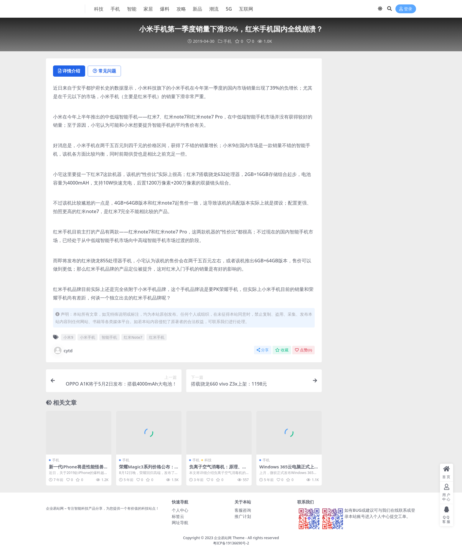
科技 (208, 460)
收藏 (281, 350)
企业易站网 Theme (229, 537)
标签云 (178, 516)
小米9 (68, 337)
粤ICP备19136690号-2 (231, 543)
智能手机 (109, 337)
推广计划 (243, 516)
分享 (263, 350)
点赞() (303, 350)
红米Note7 (133, 337)
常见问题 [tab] (105, 71)
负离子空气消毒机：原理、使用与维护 (218, 469)
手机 (227, 41)
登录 (405, 9)
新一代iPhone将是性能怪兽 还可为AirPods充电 (76, 469)
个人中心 (180, 510)
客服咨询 (243, 510)
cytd (62, 350)
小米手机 (87, 337)
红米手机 (156, 337)
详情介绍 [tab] (69, 71)
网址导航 (180, 522)
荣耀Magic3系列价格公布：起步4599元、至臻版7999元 (147, 469)
